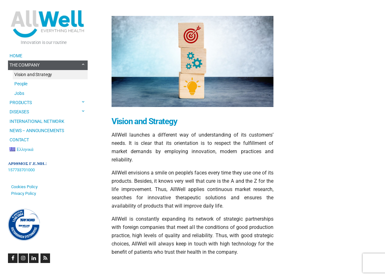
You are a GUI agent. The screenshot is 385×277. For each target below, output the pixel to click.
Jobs (19, 93)
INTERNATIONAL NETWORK (37, 121)
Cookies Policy (24, 186)
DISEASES (19, 111)
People (20, 83)
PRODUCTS (21, 102)
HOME (16, 55)
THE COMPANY (24, 64)
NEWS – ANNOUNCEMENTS (37, 130)
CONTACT (19, 139)
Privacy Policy (23, 193)
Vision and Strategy (33, 74)
